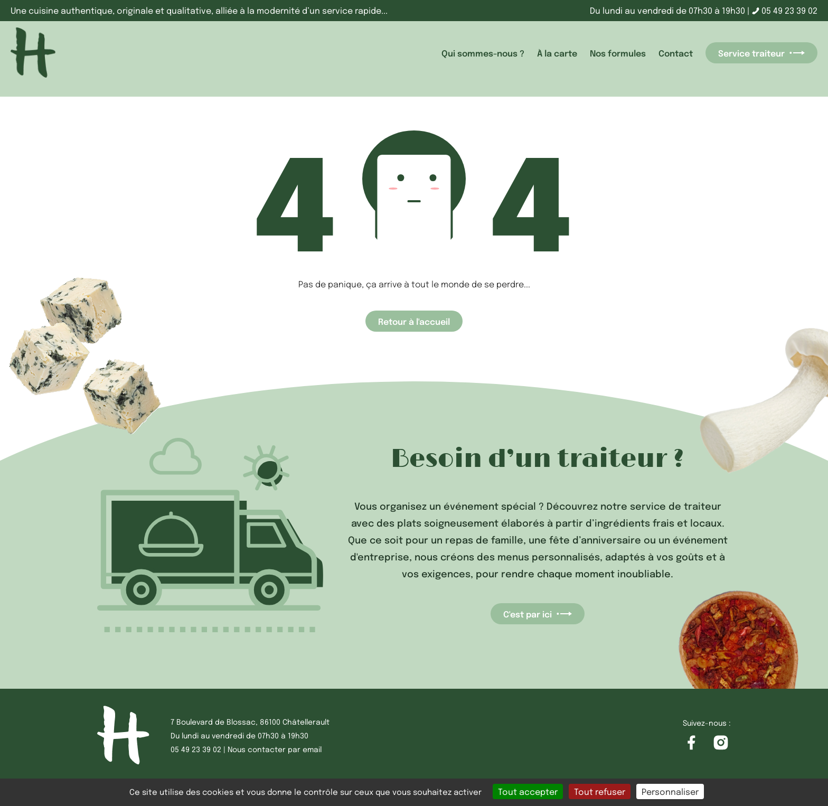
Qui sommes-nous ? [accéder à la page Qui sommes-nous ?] (482, 53)
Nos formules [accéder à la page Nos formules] (618, 53)
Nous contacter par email (275, 749)
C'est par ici (537, 614)
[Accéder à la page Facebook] (691, 743)
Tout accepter (528, 791)
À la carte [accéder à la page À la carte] (557, 53)
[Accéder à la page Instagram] (720, 743)
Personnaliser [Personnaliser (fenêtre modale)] (670, 791)
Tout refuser (599, 791)
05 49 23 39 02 (784, 10)
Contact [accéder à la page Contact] (675, 53)
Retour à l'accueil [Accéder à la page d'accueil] (414, 321)
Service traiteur (761, 53)
